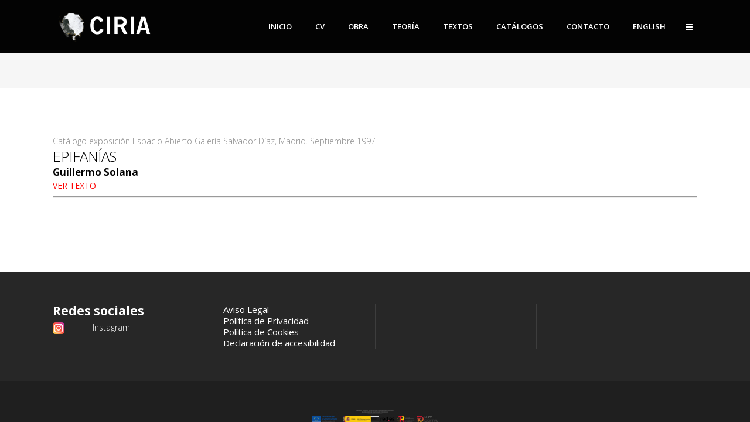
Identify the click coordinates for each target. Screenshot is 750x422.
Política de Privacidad (266, 320)
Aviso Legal (246, 309)
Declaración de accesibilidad (279, 343)
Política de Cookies (261, 332)
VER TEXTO (74, 185)
